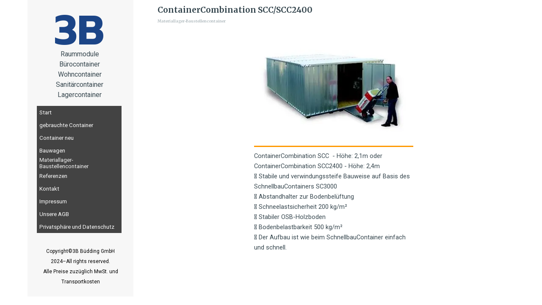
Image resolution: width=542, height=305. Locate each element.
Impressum (53, 201)
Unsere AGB (54, 214)
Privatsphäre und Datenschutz (76, 227)
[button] (333, 88)
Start (45, 112)
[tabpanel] (79, 74)
